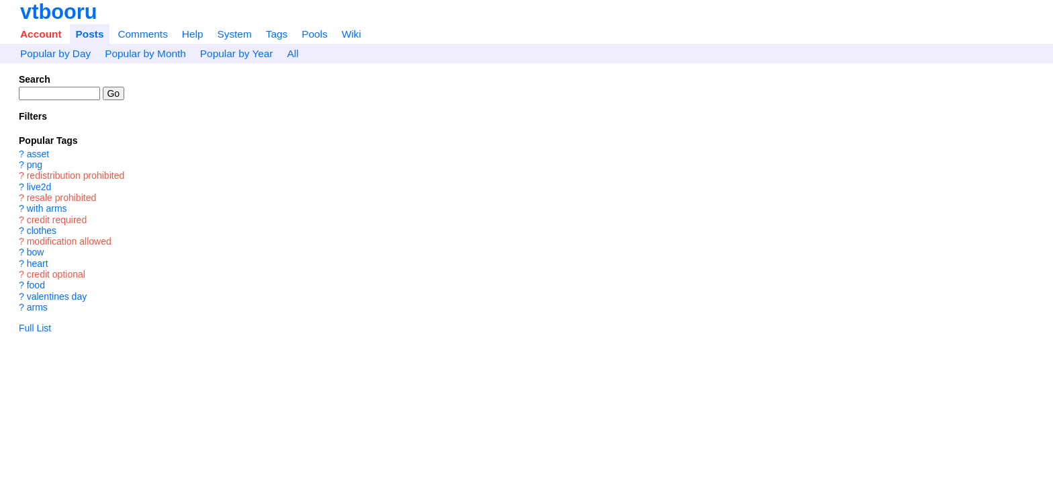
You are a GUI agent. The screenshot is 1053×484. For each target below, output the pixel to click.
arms (37, 307)
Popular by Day (55, 53)
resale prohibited (62, 197)
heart (37, 263)
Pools (315, 34)
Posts (90, 34)
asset (38, 154)
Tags (277, 34)
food (36, 285)
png (34, 164)
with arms (47, 209)
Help (192, 34)
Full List (35, 328)
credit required (57, 219)
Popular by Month (145, 53)
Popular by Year (236, 53)
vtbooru (58, 12)
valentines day (57, 296)
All (292, 53)
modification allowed (69, 241)
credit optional (56, 274)
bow (35, 252)
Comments (142, 34)
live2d (39, 187)
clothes (41, 230)
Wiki (351, 34)
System (234, 34)
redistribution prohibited (76, 176)
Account (41, 34)
